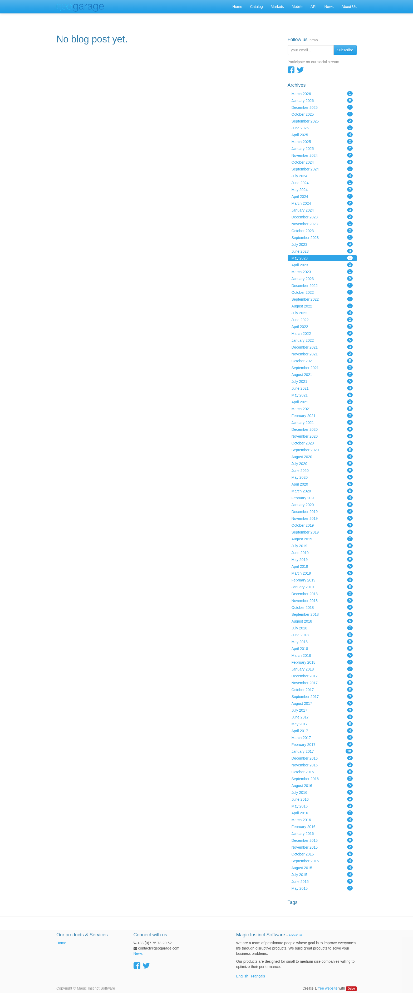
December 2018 (322, 593)
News (138, 953)
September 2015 (322, 860)
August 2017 (322, 703)
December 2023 (322, 216)
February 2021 (322, 415)
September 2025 (322, 121)
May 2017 (322, 723)
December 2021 (322, 347)
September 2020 (322, 449)
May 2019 (322, 559)
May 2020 (322, 477)
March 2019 (322, 573)
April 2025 (322, 134)
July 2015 (322, 874)
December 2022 (322, 285)
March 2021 (322, 408)
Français (258, 976)
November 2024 (322, 155)
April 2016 (322, 812)
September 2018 (322, 614)
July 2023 (322, 244)
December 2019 (322, 511)
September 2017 (322, 696)
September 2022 (322, 299)
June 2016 (322, 799)
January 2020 (322, 504)
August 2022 (322, 306)
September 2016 (322, 778)
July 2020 (322, 463)
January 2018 (322, 669)
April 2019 (322, 566)
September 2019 (322, 532)
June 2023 (322, 251)
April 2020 (322, 484)
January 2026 (322, 100)
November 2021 (322, 353)
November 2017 (322, 682)
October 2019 (322, 525)
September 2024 (322, 169)
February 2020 (322, 497)
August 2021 (322, 374)
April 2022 (322, 326)
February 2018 (322, 662)
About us (295, 935)
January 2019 (322, 586)
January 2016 (322, 833)
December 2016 (322, 758)
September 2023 (322, 237)
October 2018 (322, 607)
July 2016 (322, 792)
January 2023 (322, 278)
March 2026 (322, 93)
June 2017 (322, 717)
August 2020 (322, 456)
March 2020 (322, 490)
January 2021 (322, 422)
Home (61, 943)
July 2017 (322, 710)
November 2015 (322, 847)
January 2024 (322, 210)
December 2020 (322, 429)
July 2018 (322, 627)
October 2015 (322, 854)
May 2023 (322, 258)
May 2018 (322, 641)
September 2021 (322, 367)
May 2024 (322, 189)
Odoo (351, 988)
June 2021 (322, 388)
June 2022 (322, 319)
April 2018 (322, 648)
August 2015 (322, 867)
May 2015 (322, 888)
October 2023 (322, 230)
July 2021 (322, 381)
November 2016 (322, 764)
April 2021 (322, 401)
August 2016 (322, 785)
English (242, 976)
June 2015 (322, 881)
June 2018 (322, 634)
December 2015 (322, 840)
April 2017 (322, 730)
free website (327, 988)
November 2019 (322, 518)
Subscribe (345, 50)
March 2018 (322, 655)
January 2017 (322, 751)
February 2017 (322, 744)
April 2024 (322, 196)
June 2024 (322, 182)
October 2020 (322, 443)
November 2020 (322, 436)
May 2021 (322, 395)
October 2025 (322, 114)
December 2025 (322, 107)
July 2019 (322, 545)
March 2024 (322, 203)
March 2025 (322, 141)
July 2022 (322, 312)
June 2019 (322, 552)
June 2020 (322, 470)
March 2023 (322, 271)
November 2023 (322, 223)
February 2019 (322, 580)
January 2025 (322, 148)
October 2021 (322, 360)
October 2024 (322, 162)
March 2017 (322, 737)
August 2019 (322, 538)
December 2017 (322, 675)
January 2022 (322, 340)
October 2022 (322, 292)
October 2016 (322, 771)
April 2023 (322, 264)
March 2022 (322, 333)
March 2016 (322, 819)
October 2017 (322, 689)
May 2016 (322, 806)
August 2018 (322, 621)
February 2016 (322, 826)
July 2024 (322, 175)
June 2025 (322, 127)
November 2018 (322, 600)
